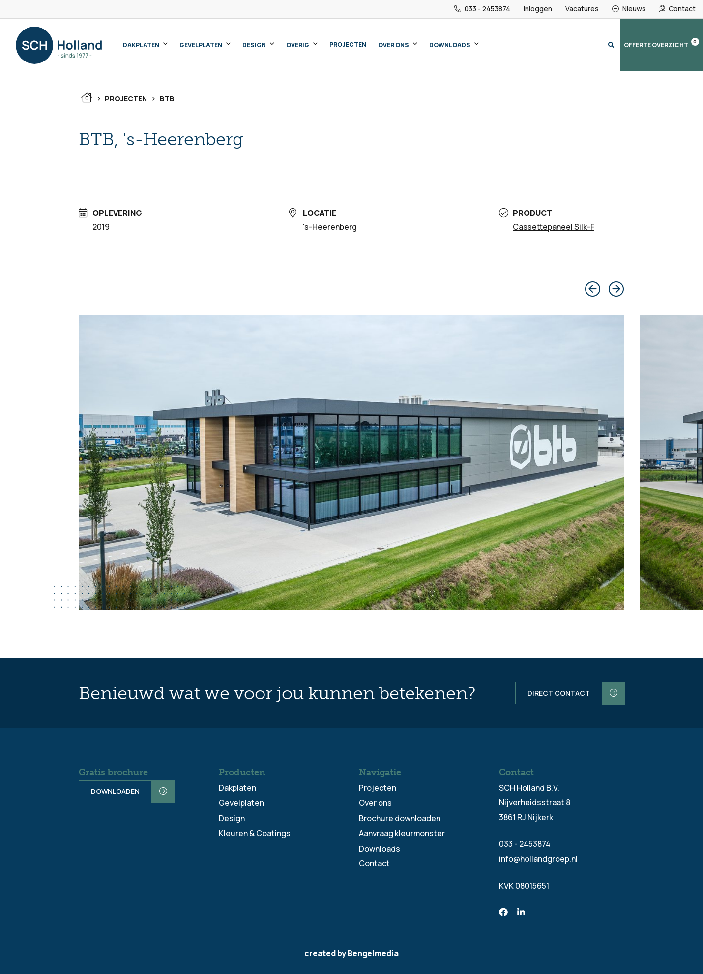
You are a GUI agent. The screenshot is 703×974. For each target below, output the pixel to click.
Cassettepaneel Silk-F (553, 226)
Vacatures (582, 9)
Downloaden (115, 791)
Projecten (347, 44)
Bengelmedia (373, 952)
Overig (297, 45)
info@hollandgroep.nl (538, 857)
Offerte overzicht (661, 44)
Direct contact (558, 692)
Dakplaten (141, 45)
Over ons (393, 45)
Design (254, 45)
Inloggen (538, 9)
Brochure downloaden (399, 816)
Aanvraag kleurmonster (402, 831)
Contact (677, 9)
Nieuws (629, 9)
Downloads (449, 45)
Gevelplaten (200, 45)
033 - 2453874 (482, 9)
